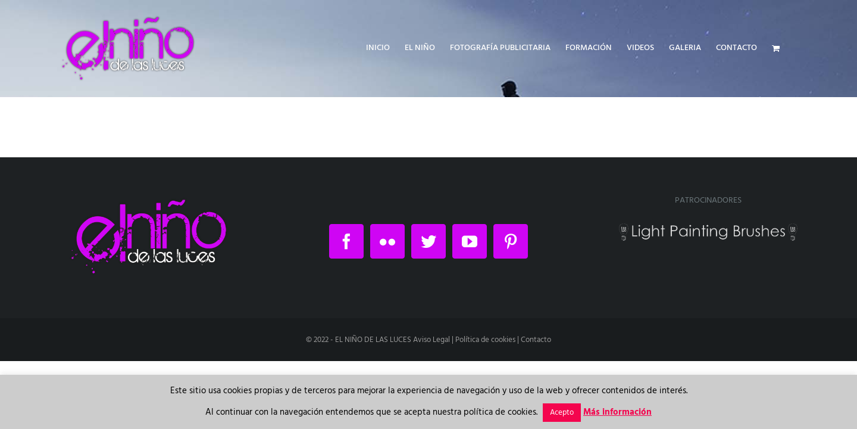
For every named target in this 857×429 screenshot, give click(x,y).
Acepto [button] (562, 412)
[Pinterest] (510, 241)
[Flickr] (387, 241)
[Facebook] (346, 241)
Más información (617, 412)
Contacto (536, 340)
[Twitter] (428, 241)
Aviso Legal (431, 340)
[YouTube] (469, 241)
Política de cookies (485, 340)
